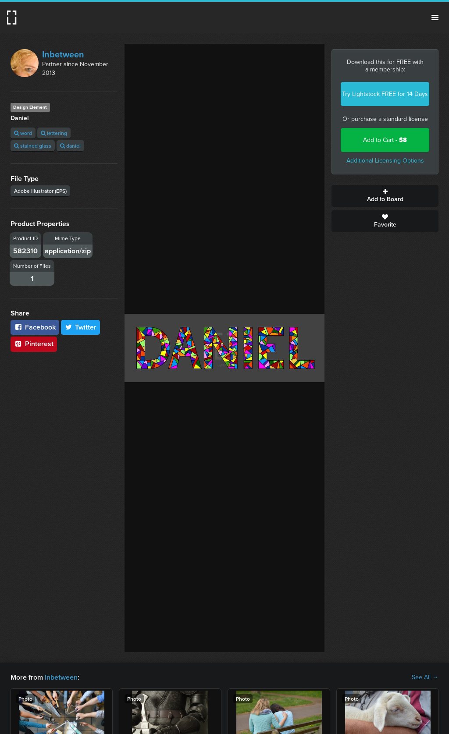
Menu (435, 18)
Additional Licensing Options (385, 160)
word (23, 133)
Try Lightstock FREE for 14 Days (385, 94)
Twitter (80, 327)
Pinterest (33, 344)
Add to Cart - (385, 140)
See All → (425, 677)
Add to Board (385, 195)
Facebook (35, 327)
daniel (70, 145)
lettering (54, 133)
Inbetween (63, 54)
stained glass (32, 145)
